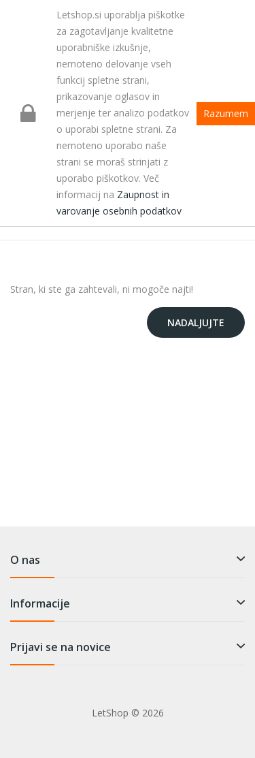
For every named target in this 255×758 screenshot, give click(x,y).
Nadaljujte (195, 322)
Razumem (225, 113)
